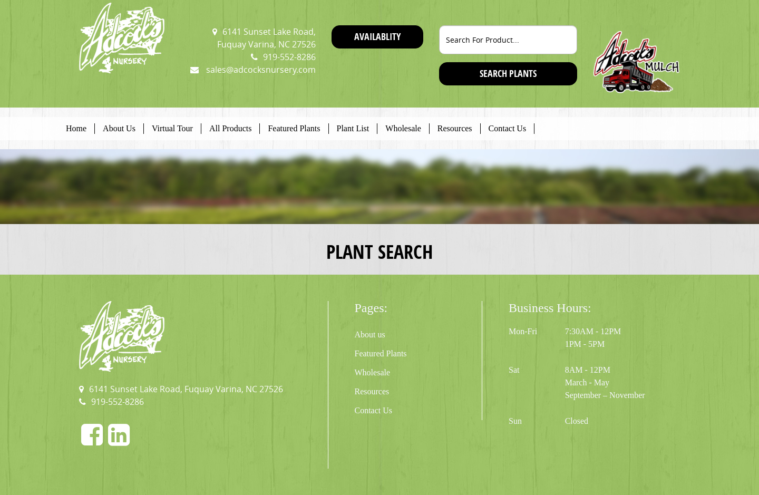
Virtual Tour (172, 128)
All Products (230, 128)
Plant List (353, 128)
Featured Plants (294, 128)
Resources (454, 128)
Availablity (377, 36)
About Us (119, 128)
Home (76, 128)
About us (370, 334)
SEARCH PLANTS (508, 73)
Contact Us (508, 128)
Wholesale (403, 128)
